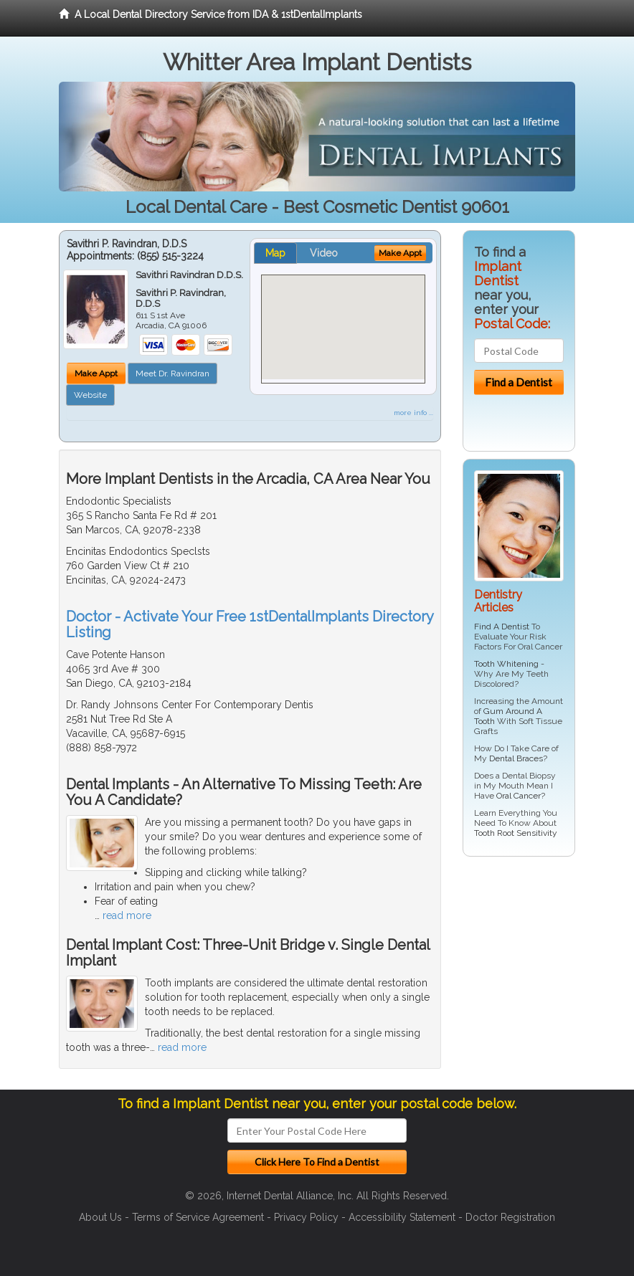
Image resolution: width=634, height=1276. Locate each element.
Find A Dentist (501, 627)
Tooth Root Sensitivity (515, 833)
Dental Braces (516, 758)
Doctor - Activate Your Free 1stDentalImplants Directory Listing (249, 624)
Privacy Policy (306, 1217)
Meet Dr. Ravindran (172, 373)
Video (324, 253)
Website (90, 395)
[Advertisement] (536, 978)
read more (127, 915)
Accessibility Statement (402, 1217)
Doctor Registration (510, 1217)
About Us (100, 1217)
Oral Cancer (518, 796)
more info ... (413, 412)
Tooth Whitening (506, 664)
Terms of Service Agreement (198, 1217)
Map (275, 253)
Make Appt (96, 373)
